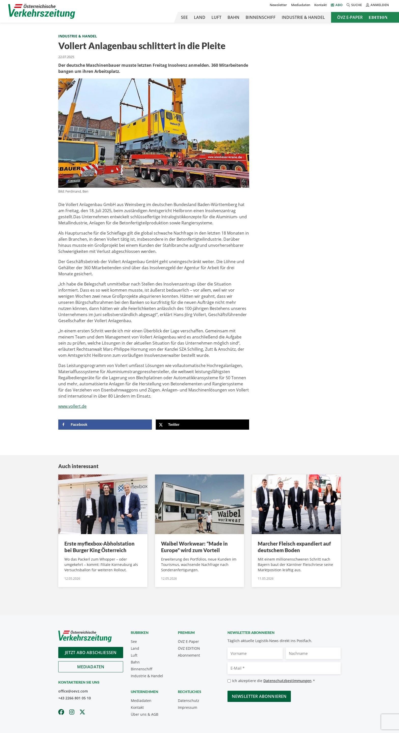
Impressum (187, 707)
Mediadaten (300, 5)
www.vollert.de (72, 406)
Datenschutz (188, 700)
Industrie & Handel (303, 17)
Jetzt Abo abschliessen (91, 652)
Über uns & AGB (144, 714)
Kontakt (320, 5)
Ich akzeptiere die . (273, 681)
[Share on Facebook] (105, 424)
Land (199, 17)
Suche (354, 5)
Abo (339, 5)
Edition (378, 17)
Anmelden (377, 5)
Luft (216, 17)
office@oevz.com (73, 691)
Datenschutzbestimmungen (287, 680)
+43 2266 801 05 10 (74, 698)
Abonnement (189, 655)
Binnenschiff (261, 17)
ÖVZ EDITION (189, 648)
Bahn (233, 17)
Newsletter (278, 5)
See (184, 17)
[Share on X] (202, 424)
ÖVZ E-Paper (350, 17)
